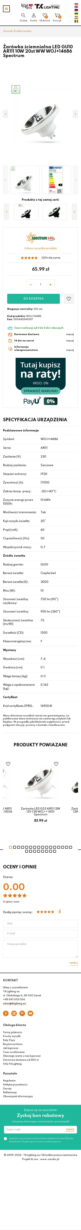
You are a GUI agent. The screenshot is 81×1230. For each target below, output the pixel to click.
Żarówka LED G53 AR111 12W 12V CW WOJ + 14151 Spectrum (40, 811)
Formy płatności (12, 1032)
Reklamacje (10, 1092)
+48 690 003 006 (14, 999)
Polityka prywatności (15, 1085)
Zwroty (7, 1089)
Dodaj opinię (52, 258)
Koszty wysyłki (12, 1036)
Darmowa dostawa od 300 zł (21, 1060)
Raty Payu (9, 1040)
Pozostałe (10, 1073)
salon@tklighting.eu (14, 1003)
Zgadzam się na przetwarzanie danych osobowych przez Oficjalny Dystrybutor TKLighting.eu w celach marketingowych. (41, 1140)
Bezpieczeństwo (13, 1044)
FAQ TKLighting (12, 1064)
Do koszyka (33, 298)
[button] (5, 180)
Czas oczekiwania (14, 1052)
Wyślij (74, 963)
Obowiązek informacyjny (18, 1096)
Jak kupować (10, 1048)
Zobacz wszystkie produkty (40, 248)
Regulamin (9, 1081)
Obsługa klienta (14, 1025)
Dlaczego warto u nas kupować (22, 1056)
